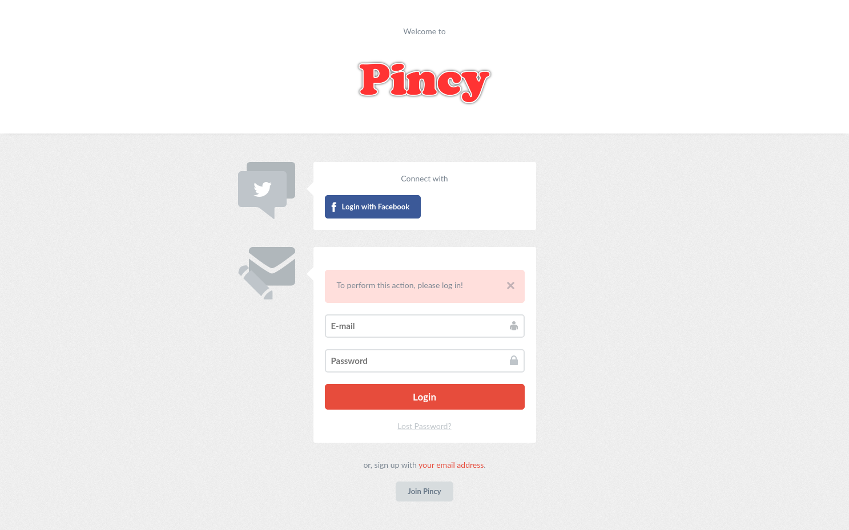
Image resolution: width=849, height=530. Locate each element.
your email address (451, 465)
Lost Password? (424, 426)
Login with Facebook (376, 206)
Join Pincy (424, 491)
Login (424, 397)
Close (510, 285)
